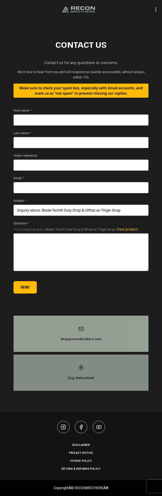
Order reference (25, 156)
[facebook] (81, 427)
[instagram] (63, 427)
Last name (22, 133)
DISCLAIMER (81, 444)
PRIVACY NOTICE (81, 452)
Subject (20, 201)
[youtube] (99, 427)
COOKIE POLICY (81, 460)
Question (21, 223)
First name (23, 111)
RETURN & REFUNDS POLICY (81, 468)
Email (19, 178)
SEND (25, 287)
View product (127, 229)
